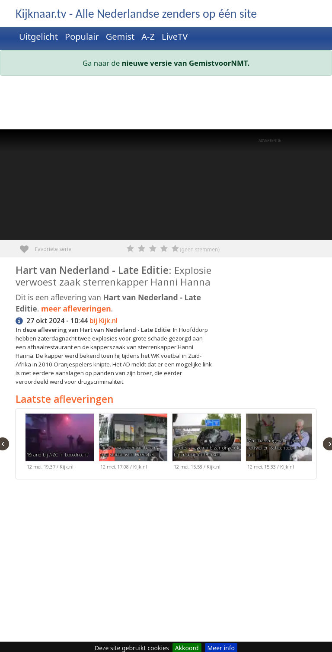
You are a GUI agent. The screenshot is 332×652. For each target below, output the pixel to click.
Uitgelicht (38, 36)
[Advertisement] (166, 104)
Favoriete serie (27, 246)
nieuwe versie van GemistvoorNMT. (186, 63)
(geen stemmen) (200, 249)
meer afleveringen (76, 308)
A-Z (148, 36)
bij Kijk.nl (103, 320)
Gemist (120, 36)
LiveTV (175, 36)
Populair (82, 36)
